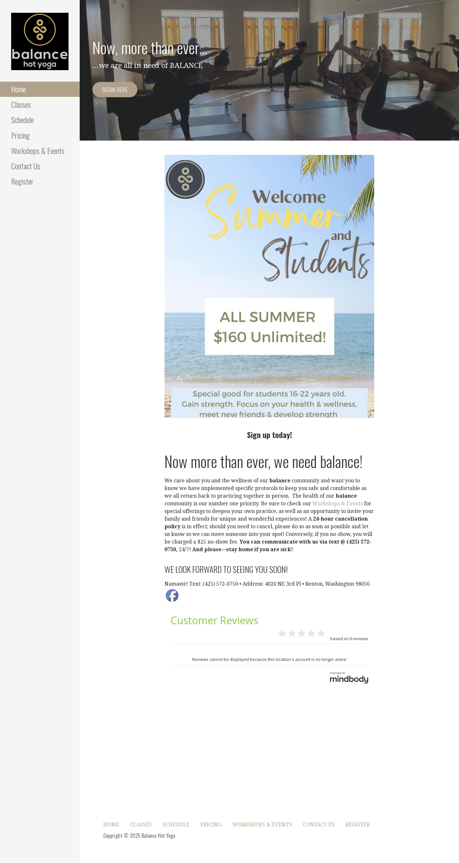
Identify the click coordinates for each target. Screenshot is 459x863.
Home (18, 89)
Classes (21, 104)
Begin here (115, 89)
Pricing (20, 135)
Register (22, 181)
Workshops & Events (37, 150)
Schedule (22, 119)
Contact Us (25, 166)
